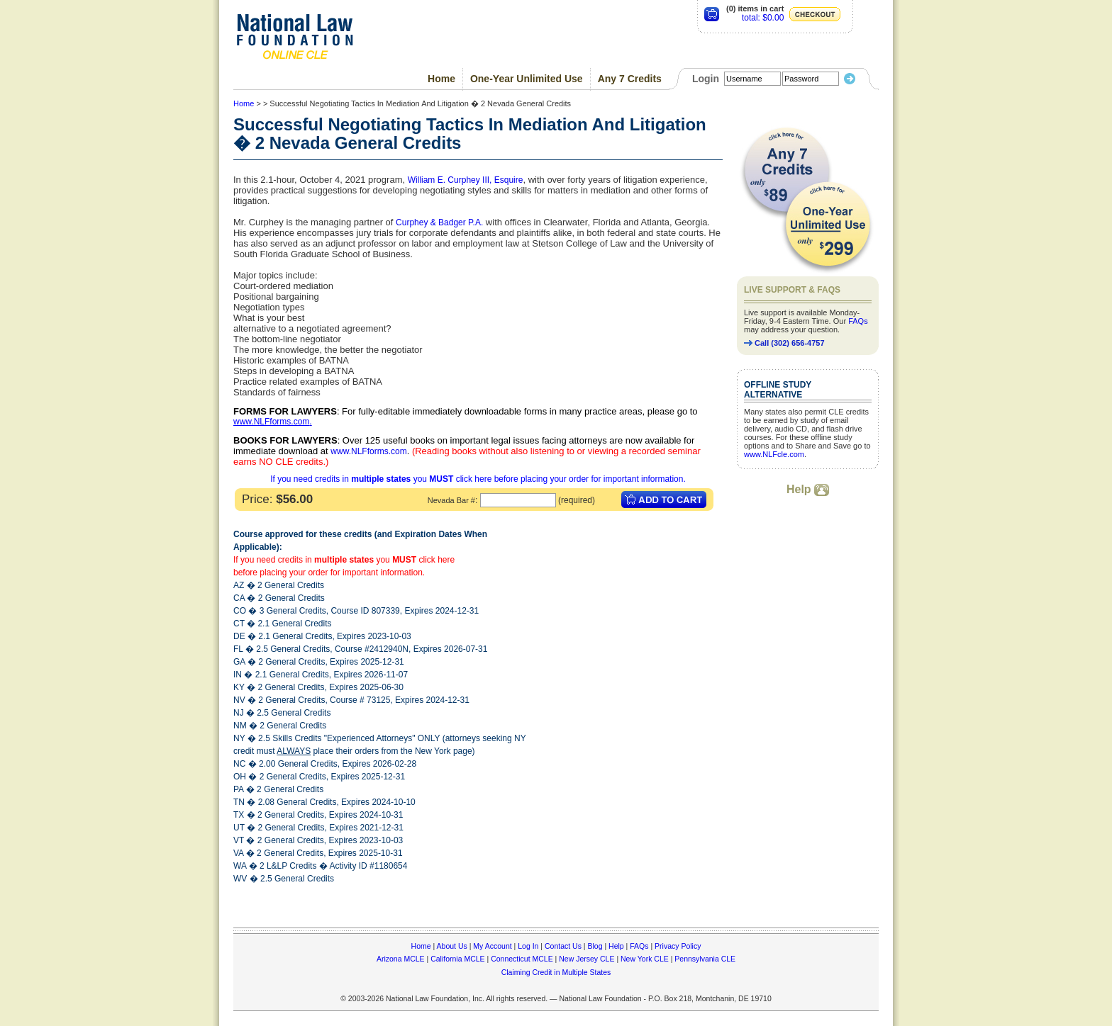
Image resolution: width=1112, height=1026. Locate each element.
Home (441, 78)
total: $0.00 (763, 18)
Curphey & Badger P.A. (439, 222)
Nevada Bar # (451, 500)
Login (705, 78)
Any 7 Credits (630, 78)
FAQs (858, 321)
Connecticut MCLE (522, 958)
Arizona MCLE (401, 958)
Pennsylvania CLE (704, 958)
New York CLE (645, 958)
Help (807, 489)
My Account (492, 946)
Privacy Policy (678, 946)
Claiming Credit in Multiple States (556, 972)
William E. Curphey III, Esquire (465, 180)
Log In (528, 946)
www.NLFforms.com (271, 422)
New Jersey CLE (586, 958)
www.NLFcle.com (774, 454)
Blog (594, 946)
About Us (452, 946)
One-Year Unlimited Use (526, 78)
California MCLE (457, 958)
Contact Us (563, 946)
